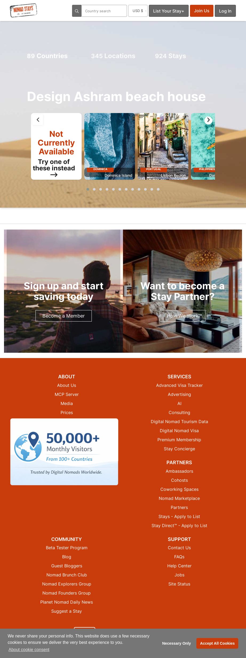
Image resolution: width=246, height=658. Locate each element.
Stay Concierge (179, 448)
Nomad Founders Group (66, 593)
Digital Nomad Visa (179, 430)
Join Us (201, 10)
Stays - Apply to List (179, 516)
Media (67, 403)
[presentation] (37, 119)
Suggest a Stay (66, 611)
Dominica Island (118, 175)
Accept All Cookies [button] (217, 643)
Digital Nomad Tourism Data (179, 421)
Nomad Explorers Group (66, 584)
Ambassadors (179, 471)
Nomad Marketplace (179, 498)
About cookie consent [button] (29, 649)
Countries (47, 56)
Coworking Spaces (179, 489)
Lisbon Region (173, 175)
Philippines (207, 169)
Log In (225, 11)
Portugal (153, 169)
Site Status (179, 584)
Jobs (179, 574)
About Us (66, 385)
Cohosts (179, 480)
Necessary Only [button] (176, 643)
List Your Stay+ (168, 11)
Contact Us (179, 547)
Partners (179, 507)
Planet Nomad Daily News (66, 602)
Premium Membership (179, 439)
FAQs (179, 556)
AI (179, 403)
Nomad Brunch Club (66, 574)
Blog (66, 556)
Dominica (100, 169)
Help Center (179, 565)
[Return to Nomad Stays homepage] (23, 10)
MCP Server (67, 394)
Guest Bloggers (66, 565)
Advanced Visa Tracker (179, 385)
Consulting (179, 412)
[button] (88, 189)
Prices (67, 412)
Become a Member (63, 316)
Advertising (179, 394)
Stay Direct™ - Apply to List (179, 525)
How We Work (183, 316)
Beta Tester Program (67, 547)
